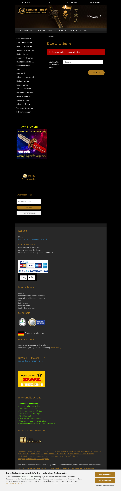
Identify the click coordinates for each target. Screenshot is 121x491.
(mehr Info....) (56, 349)
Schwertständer (22, 102)
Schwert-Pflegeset (23, 105)
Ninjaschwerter (22, 82)
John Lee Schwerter (47, 31)
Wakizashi (20, 75)
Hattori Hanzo (22, 55)
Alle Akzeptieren (105, 474)
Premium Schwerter (24, 59)
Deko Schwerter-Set (24, 94)
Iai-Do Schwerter (23, 98)
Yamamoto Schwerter (25, 51)
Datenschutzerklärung (14, 483)
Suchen (96, 74)
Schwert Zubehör (23, 113)
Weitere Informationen (105, 486)
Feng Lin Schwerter (68, 31)
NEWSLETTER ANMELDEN (31, 359)
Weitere (83, 31)
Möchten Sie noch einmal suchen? (54, 65)
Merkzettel (95, 2)
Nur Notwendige (105, 480)
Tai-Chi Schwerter (23, 90)
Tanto (18, 71)
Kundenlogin (72, 2)
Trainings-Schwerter (24, 109)
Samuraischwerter (25, 31)
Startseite (26, 2)
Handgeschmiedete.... (25, 63)
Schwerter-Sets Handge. (26, 78)
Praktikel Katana (23, 67)
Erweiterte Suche (29, 214)
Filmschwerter (22, 86)
